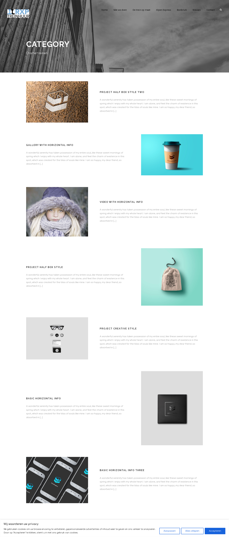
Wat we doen (119, 9)
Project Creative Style (118, 328)
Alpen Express (163, 9)
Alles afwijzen (192, 531)
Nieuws (196, 9)
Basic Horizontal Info (43, 398)
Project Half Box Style (44, 267)
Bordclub (182, 9)
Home (103, 9)
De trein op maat (141, 9)
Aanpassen (170, 531)
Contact (210, 9)
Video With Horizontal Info (121, 202)
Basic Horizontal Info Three (122, 470)
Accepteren (215, 531)
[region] (114, 528)
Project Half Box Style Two (121, 92)
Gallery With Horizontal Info (49, 145)
